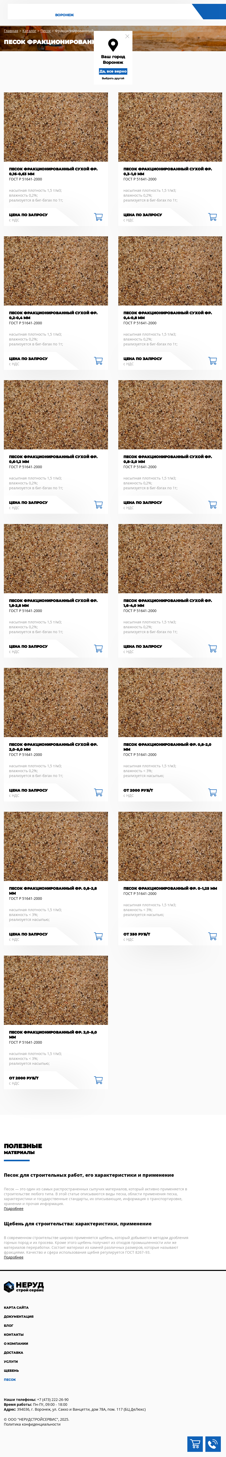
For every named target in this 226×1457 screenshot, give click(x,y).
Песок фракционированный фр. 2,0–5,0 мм (53, 1035)
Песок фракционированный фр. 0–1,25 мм (170, 888)
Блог (8, 1326)
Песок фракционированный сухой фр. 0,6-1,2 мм (53, 459)
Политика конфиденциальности (32, 1424)
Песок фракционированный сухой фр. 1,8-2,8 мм (53, 603)
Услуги (11, 1362)
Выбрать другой (113, 78)
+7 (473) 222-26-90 (53, 1399)
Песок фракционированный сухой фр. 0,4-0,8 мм (167, 315)
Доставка (13, 1353)
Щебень (11, 1371)
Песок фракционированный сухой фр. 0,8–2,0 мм (167, 459)
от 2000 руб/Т (138, 790)
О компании (16, 1344)
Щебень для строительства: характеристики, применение (78, 1224)
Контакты (13, 1335)
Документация (19, 1317)
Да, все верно (113, 71)
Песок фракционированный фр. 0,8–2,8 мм (53, 891)
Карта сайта (16, 1308)
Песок (10, 1380)
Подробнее (13, 1208)
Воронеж (64, 15)
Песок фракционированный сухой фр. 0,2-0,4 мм (53, 315)
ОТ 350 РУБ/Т (136, 934)
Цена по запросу (28, 215)
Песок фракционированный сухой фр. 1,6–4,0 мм (167, 603)
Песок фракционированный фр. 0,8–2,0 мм (167, 747)
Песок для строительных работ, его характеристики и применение (89, 1175)
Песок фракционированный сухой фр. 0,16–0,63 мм (53, 171)
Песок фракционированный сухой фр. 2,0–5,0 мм (53, 747)
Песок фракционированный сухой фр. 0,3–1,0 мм (167, 171)
